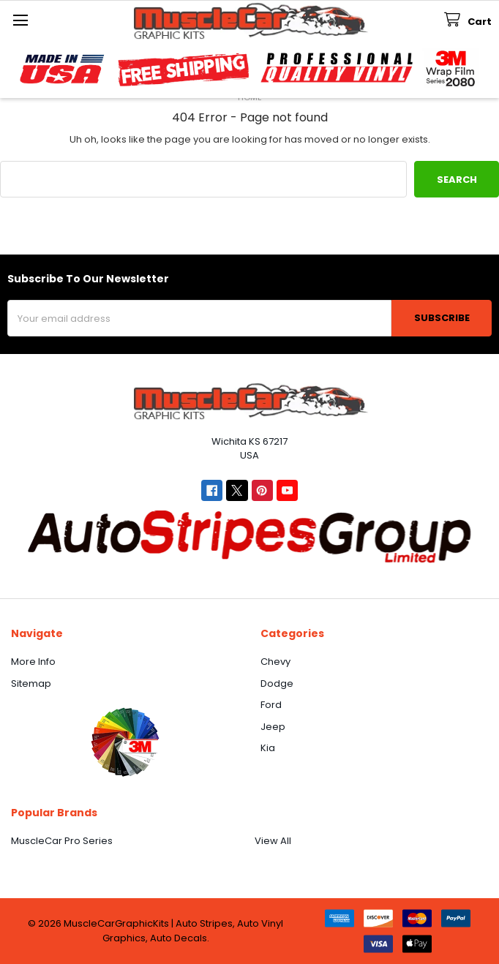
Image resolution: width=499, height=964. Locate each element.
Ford (271, 705)
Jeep (272, 727)
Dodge (276, 683)
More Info (33, 662)
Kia (267, 748)
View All (273, 841)
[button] (124, 741)
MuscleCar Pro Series (62, 841)
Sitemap (31, 683)
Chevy (275, 662)
